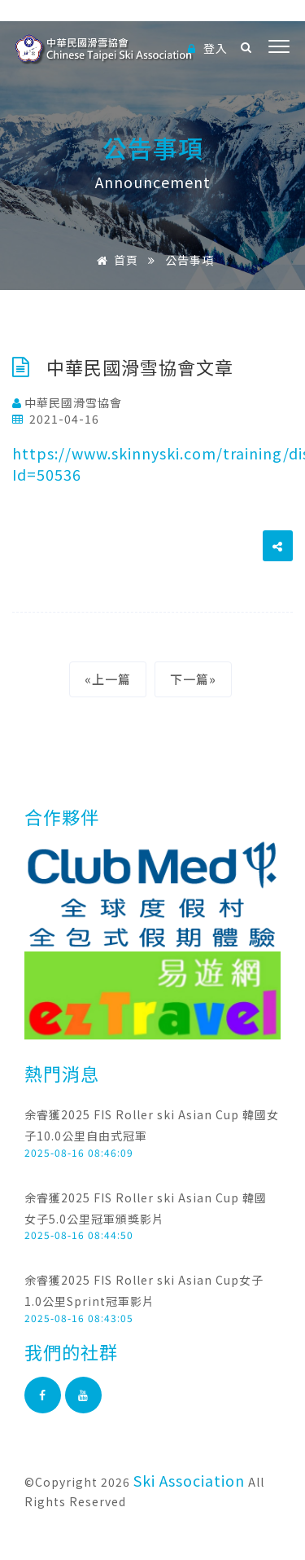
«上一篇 (108, 679)
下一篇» (193, 679)
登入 (208, 48)
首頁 (114, 260)
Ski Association (189, 1480)
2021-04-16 (55, 419)
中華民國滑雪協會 (67, 402)
